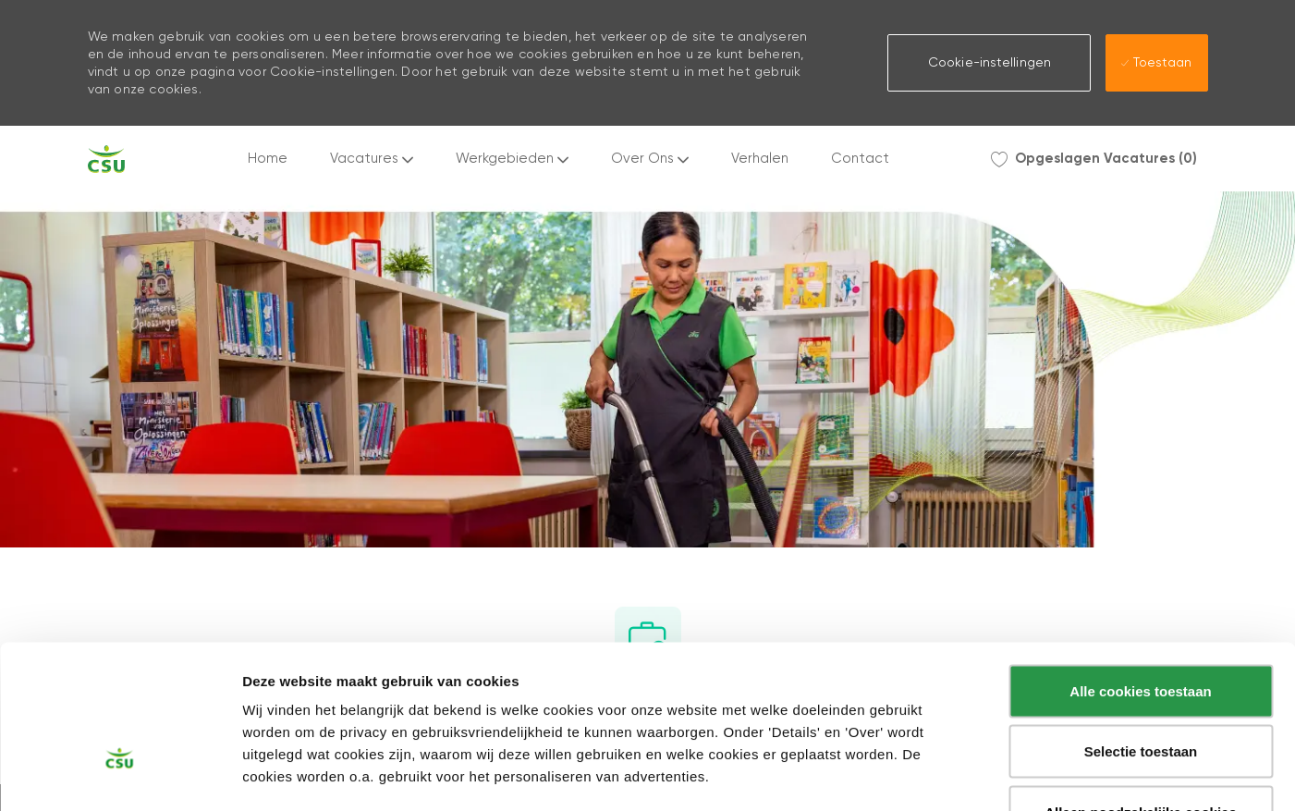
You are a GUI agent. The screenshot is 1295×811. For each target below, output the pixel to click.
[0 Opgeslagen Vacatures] (1094, 159)
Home (267, 159)
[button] (989, 63)
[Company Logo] (106, 159)
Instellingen (993, 775)
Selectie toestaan (1141, 629)
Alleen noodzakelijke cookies (1141, 689)
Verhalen (759, 159)
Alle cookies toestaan (1140, 568)
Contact (860, 159)
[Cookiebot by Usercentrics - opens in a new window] (120, 775)
